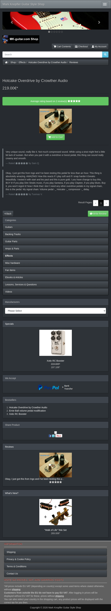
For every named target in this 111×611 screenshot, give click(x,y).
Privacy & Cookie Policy (19, 559)
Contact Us (12, 573)
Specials (9, 324)
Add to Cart (55, 137)
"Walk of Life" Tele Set (55, 530)
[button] (10, 21)
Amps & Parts (12, 248)
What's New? (11, 493)
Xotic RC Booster (55, 360)
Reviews (73, 62)
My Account (99, 46)
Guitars (9, 227)
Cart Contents (62, 46)
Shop (13, 62)
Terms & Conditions (16, 566)
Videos (8, 291)
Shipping (11, 552)
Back (8, 213)
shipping (16, 589)
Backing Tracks (13, 234)
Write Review (98, 213)
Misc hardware (12, 263)
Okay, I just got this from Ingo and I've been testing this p (33, 479)
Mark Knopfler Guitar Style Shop (24, 4)
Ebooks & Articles (14, 277)
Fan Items (10, 270)
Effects (22, 62)
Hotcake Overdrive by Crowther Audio (47, 62)
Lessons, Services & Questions (21, 284)
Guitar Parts (11, 241)
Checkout (81, 46)
